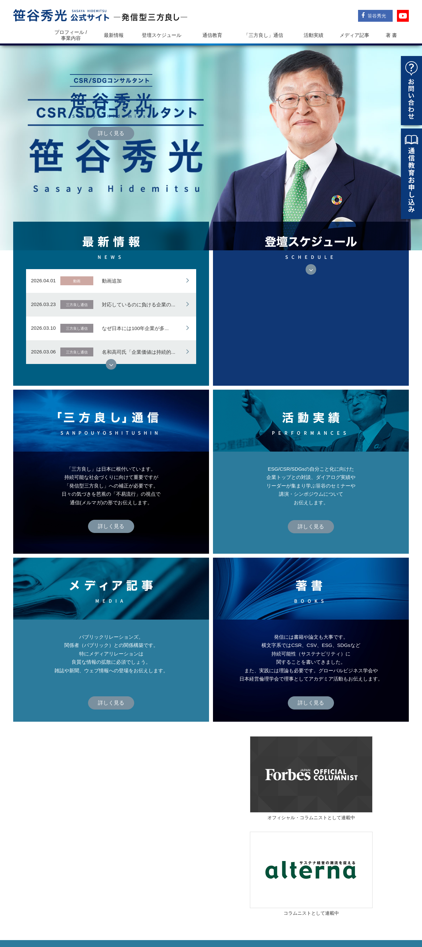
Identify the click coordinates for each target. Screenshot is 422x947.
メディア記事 (354, 35)
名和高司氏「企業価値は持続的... (138, 318)
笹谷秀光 (373, 15)
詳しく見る (111, 117)
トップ (30, 35)
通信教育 (212, 35)
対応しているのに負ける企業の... (138, 271)
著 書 (391, 35)
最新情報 (114, 35)
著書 (370, 919)
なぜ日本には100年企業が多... (135, 295)
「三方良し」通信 (289, 919)
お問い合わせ (394, 919)
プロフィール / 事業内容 (70, 35)
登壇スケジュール (161, 35)
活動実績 (313, 35)
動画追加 (112, 247)
